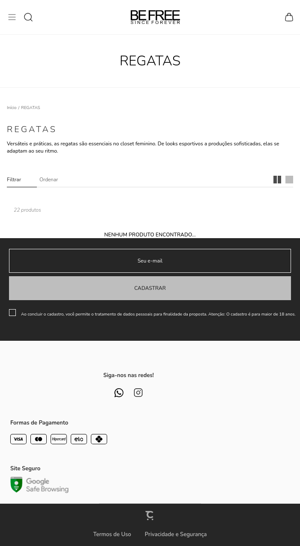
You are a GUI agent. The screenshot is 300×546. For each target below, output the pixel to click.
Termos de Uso (112, 534)
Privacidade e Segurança (176, 534)
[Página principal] (155, 17)
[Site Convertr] (150, 515)
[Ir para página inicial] (12, 108)
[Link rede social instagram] (138, 392)
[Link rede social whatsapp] (119, 392)
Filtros (22, 179)
